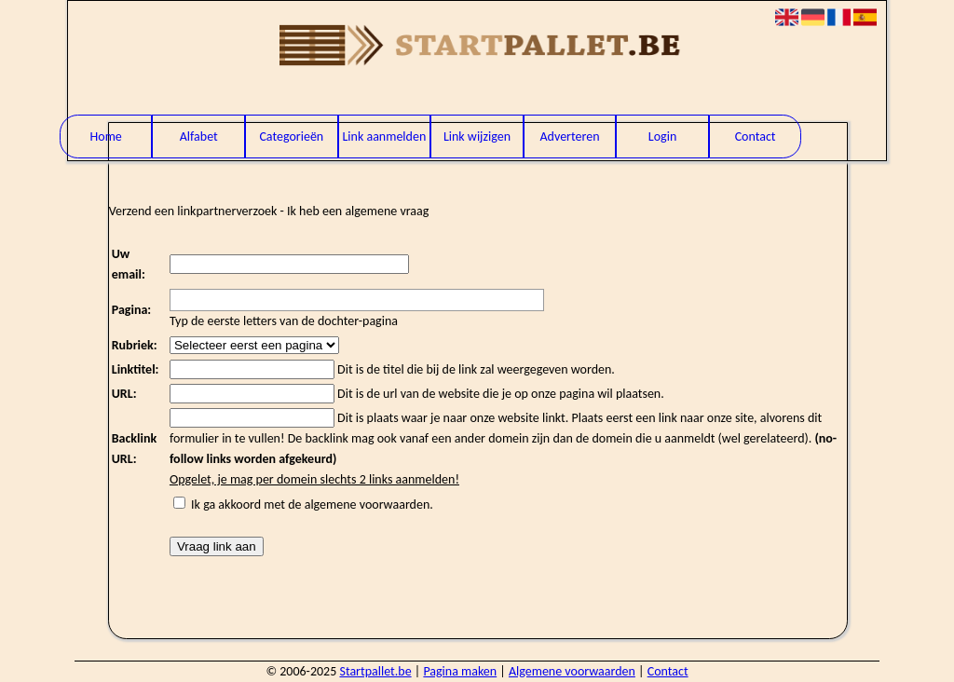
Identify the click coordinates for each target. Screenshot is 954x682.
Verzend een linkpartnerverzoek (193, 211)
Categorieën (291, 136)
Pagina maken (460, 671)
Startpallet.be (375, 671)
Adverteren (569, 136)
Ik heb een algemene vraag (358, 211)
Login (662, 136)
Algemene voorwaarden (572, 671)
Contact (755, 136)
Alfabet (199, 136)
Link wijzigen (477, 136)
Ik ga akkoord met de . (312, 504)
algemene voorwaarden (367, 504)
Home (106, 136)
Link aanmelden (384, 136)
